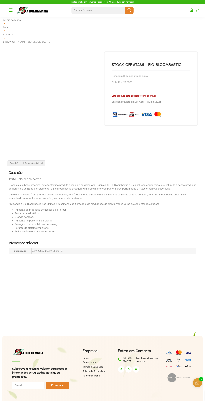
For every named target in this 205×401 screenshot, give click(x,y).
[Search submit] (129, 10)
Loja (5, 27)
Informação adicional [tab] (33, 163)
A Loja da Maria (12, 19)
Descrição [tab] (14, 163)
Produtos (8, 34)
